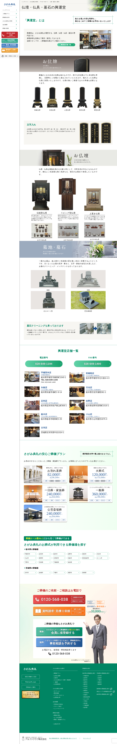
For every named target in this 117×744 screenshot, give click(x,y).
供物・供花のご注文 (10, 56)
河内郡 (41, 562)
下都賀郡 (56, 562)
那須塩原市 (85, 558)
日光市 (99, 554)
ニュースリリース (59, 708)
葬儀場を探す (6, 17)
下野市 (27, 562)
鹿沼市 (84, 554)
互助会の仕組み (58, 704)
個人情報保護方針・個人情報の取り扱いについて (63, 738)
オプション (57, 691)
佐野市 (70, 554)
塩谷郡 (70, 562)
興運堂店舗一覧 (66, 44)
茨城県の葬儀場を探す (103, 673)
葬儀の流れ (57, 715)
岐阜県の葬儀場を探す (103, 694)
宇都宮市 (27, 554)
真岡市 (41, 558)
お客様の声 (57, 697)
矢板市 (70, 558)
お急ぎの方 (57, 724)
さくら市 (99, 558)
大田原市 (56, 558)
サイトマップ (87, 738)
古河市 (27, 572)
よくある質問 (58, 717)
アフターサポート (44, 1)
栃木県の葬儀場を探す (89, 673)
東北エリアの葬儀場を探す (104, 691)
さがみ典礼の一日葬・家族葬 (62, 680)
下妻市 (56, 572)
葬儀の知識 (6, 28)
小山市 (27, 558)
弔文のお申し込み (30, 682)
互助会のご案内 (30, 687)
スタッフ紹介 (58, 706)
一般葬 (56, 682)
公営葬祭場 (57, 684)
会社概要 (5, 24)
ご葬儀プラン (6, 13)
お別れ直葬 (57, 675)
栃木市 (56, 554)
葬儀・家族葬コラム (60, 719)
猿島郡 (84, 572)
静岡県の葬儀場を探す (103, 688)
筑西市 (70, 572)
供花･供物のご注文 (30, 676)
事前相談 (56, 693)
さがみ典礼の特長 (7, 21)
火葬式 (56, 677)
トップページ (6, 10)
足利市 (41, 554)
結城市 (41, 572)
